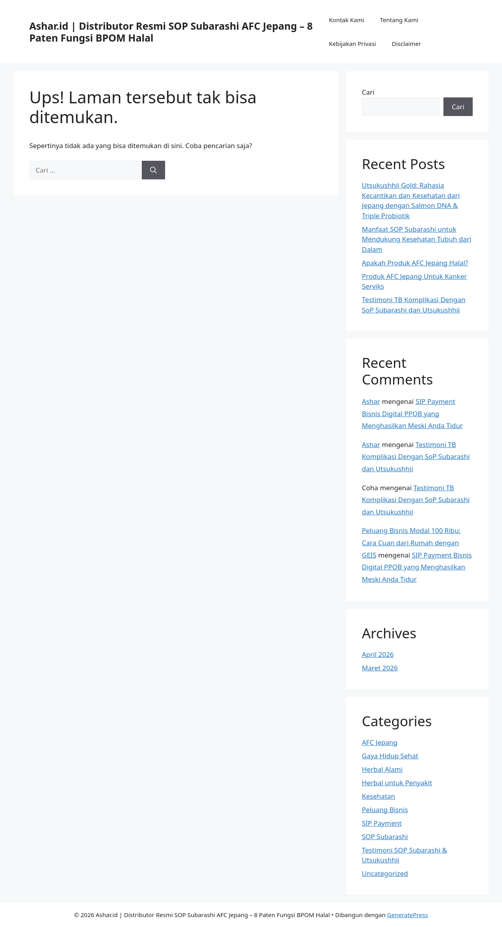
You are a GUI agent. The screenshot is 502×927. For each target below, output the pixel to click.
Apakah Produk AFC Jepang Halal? (415, 262)
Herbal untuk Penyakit (397, 782)
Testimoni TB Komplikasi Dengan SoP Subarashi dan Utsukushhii (416, 456)
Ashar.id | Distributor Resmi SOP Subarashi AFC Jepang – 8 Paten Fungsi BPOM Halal (171, 31)
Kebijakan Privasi (352, 44)
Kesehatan (378, 796)
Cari (368, 92)
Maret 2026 (380, 667)
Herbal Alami (382, 769)
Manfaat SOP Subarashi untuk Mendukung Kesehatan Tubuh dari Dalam (416, 239)
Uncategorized (385, 873)
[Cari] (153, 170)
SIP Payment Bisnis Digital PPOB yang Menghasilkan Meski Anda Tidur (412, 413)
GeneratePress (407, 915)
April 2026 (378, 654)
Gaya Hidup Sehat (390, 755)
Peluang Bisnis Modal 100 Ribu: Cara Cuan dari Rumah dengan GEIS (411, 542)
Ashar (371, 401)
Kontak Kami (346, 20)
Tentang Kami (399, 20)
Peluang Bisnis (385, 809)
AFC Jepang (379, 742)
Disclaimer (406, 44)
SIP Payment (381, 823)
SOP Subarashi (385, 836)
